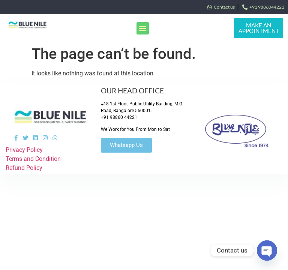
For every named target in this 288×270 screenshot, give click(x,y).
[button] (142, 28)
